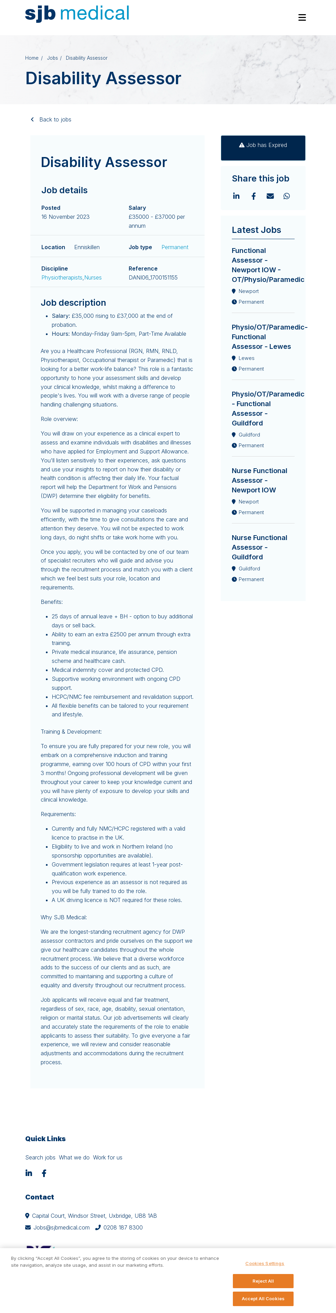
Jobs (52, 58)
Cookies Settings (264, 1263)
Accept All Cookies (263, 1298)
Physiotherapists (61, 277)
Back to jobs (54, 119)
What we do (74, 1157)
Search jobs (40, 1157)
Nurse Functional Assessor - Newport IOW (259, 480)
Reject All (263, 1281)
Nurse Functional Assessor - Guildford (259, 547)
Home (32, 58)
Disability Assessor (87, 58)
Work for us (107, 1157)
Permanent (174, 247)
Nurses (93, 277)
